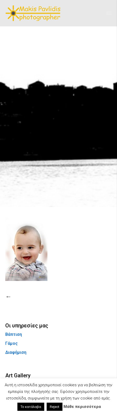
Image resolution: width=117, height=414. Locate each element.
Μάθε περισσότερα (82, 406)
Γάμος (11, 343)
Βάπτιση (13, 334)
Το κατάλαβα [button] (31, 407)
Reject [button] (54, 407)
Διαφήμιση (15, 352)
